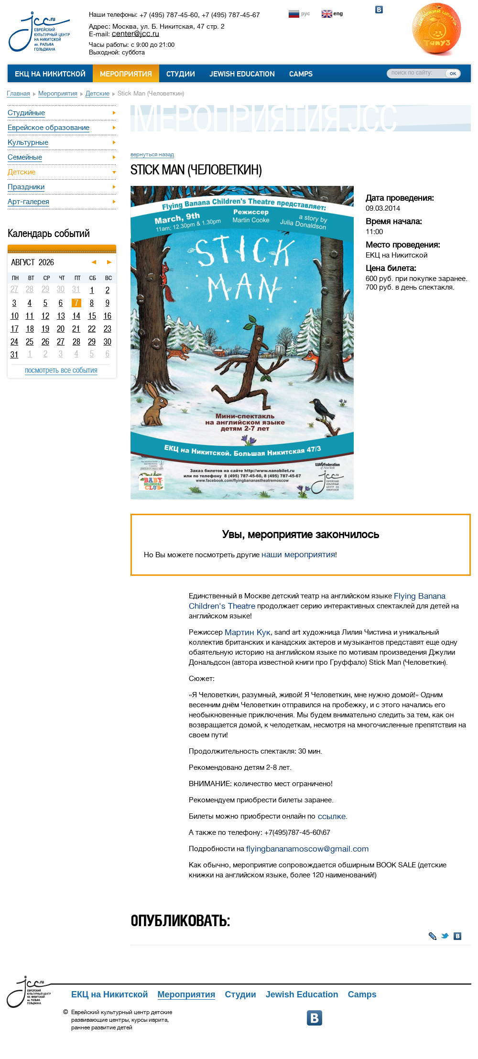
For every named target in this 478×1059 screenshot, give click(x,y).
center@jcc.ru (135, 33)
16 (107, 316)
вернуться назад (152, 154)
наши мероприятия (298, 554)
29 (92, 341)
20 (61, 328)
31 (15, 354)
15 (92, 316)
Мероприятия (126, 74)
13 (61, 316)
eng (338, 13)
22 (92, 328)
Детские (97, 93)
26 (45, 341)
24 (14, 341)
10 (15, 316)
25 (29, 341)
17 (15, 328)
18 (30, 328)
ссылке (330, 816)
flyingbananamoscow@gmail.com (307, 849)
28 (76, 341)
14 (76, 316)
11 (29, 316)
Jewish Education (242, 74)
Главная (18, 93)
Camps (301, 74)
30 (107, 341)
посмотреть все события (61, 370)
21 (76, 328)
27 (61, 341)
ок (453, 73)
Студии (180, 74)
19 (45, 328)
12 (45, 316)
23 (107, 328)
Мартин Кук (248, 632)
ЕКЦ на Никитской (50, 74)
